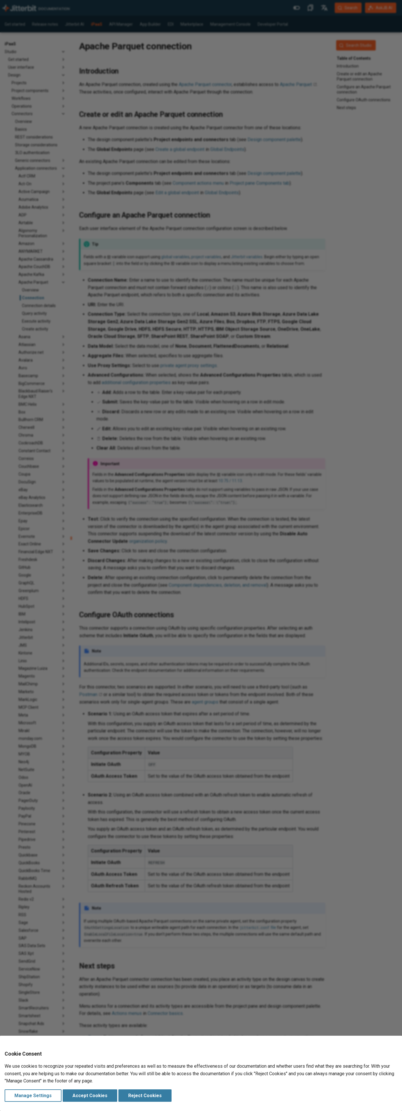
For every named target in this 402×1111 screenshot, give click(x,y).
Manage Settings (33, 1095)
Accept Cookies (89, 1095)
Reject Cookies (145, 1095)
